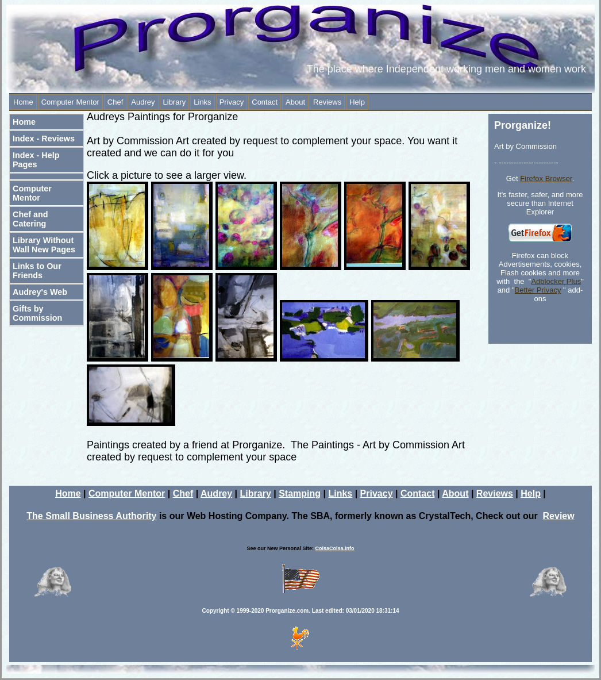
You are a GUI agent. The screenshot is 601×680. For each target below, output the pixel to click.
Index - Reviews (44, 138)
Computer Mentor (70, 102)
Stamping (300, 493)
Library (174, 102)
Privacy (231, 102)
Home (23, 102)
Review (559, 516)
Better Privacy (538, 290)
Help (357, 102)
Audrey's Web (40, 292)
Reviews (327, 102)
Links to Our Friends (37, 271)
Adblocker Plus (556, 281)
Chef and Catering (30, 219)
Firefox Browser (546, 178)
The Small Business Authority (91, 516)
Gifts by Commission (37, 313)
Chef (115, 102)
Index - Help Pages (36, 160)
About (295, 102)
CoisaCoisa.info (335, 548)
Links (202, 102)
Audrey (143, 102)
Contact (265, 102)
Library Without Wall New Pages (44, 245)
